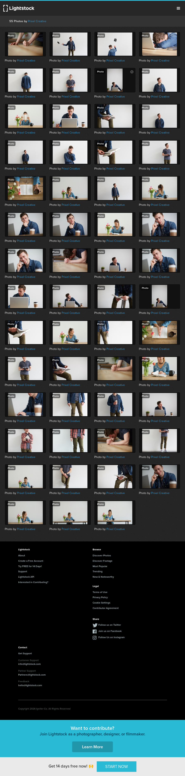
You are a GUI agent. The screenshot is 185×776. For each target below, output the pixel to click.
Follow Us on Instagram (111, 637)
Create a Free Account (30, 561)
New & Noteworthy (103, 576)
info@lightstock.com (29, 664)
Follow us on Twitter (109, 625)
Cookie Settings (101, 602)
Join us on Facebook (110, 631)
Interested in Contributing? (33, 582)
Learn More (92, 747)
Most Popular (100, 566)
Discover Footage (102, 561)
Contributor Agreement (106, 608)
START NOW (116, 766)
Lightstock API (26, 576)
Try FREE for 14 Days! (30, 566)
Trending (98, 571)
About (21, 555)
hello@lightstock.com (30, 685)
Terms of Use (100, 592)
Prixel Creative (37, 21)
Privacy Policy (100, 597)
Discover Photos (102, 555)
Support (22, 571)
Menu (178, 8)
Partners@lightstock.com (32, 674)
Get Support (25, 653)
